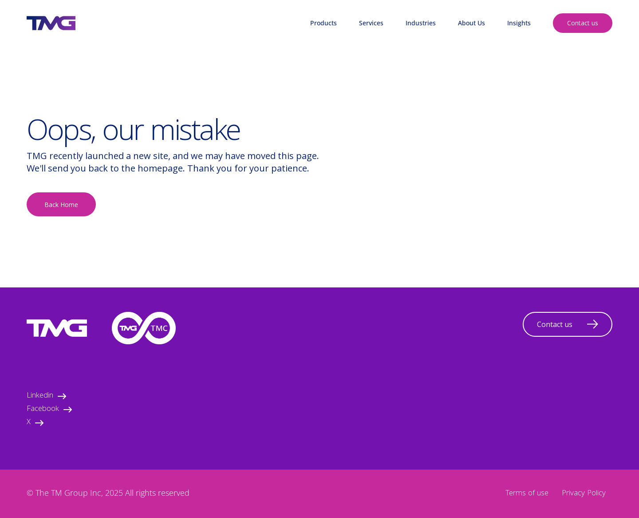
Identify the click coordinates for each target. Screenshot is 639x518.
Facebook (49, 409)
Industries (421, 23)
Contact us (582, 23)
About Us (471, 23)
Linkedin (47, 396)
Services (371, 23)
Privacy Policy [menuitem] (584, 493)
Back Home (61, 204)
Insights (519, 23)
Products (323, 23)
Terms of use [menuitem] (526, 493)
